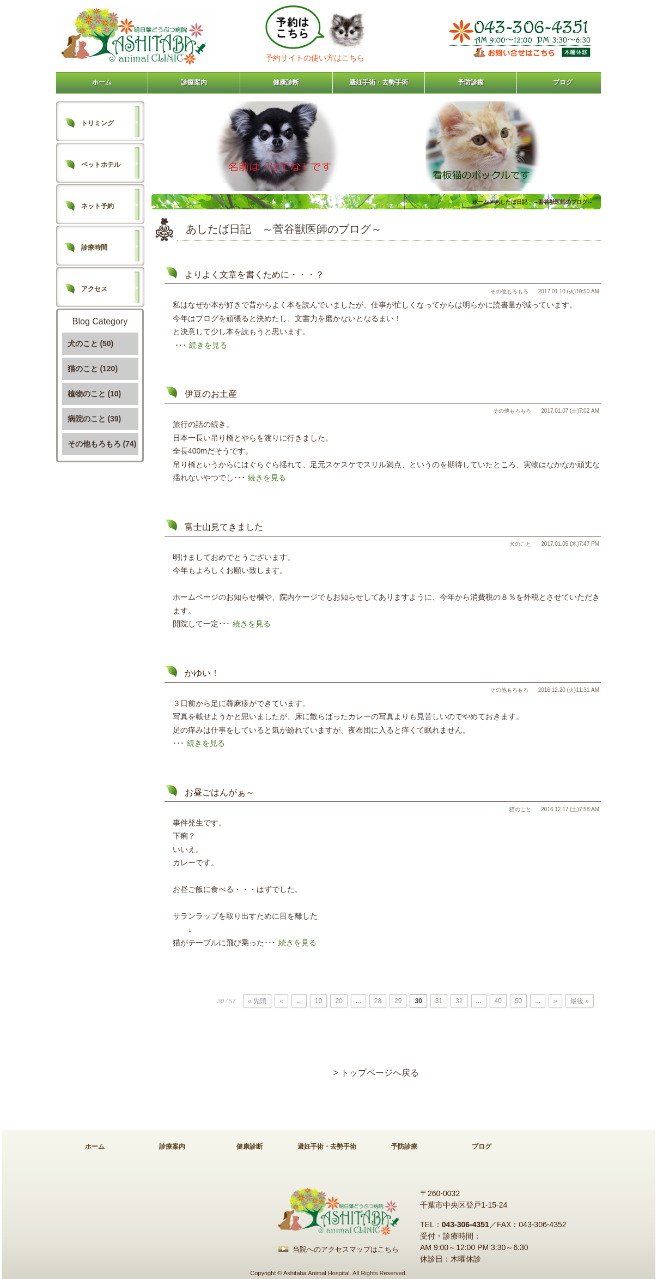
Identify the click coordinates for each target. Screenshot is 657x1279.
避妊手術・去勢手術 (378, 82)
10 (318, 1001)
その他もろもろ (509, 291)
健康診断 (286, 82)
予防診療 (471, 82)
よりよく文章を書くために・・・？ (254, 274)
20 (338, 1001)
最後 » (579, 1001)
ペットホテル (100, 164)
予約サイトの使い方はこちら (314, 57)
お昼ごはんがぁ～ (219, 792)
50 (518, 1001)
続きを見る (208, 345)
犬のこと (520, 544)
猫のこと (520, 809)
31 (438, 1001)
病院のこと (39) (94, 418)
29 (398, 1001)
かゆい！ (202, 673)
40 (498, 1001)
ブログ (563, 82)
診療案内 (194, 82)
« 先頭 (257, 1001)
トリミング (97, 123)
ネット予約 (97, 206)
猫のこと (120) (93, 368)
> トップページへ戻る (376, 1072)
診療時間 (94, 247)
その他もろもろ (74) (102, 443)
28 (377, 1001)
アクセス (94, 289)
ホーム (102, 82)
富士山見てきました (224, 527)
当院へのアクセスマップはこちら (346, 1249)
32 (459, 1001)
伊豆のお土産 (211, 394)
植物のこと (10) (94, 393)
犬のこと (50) (91, 343)
